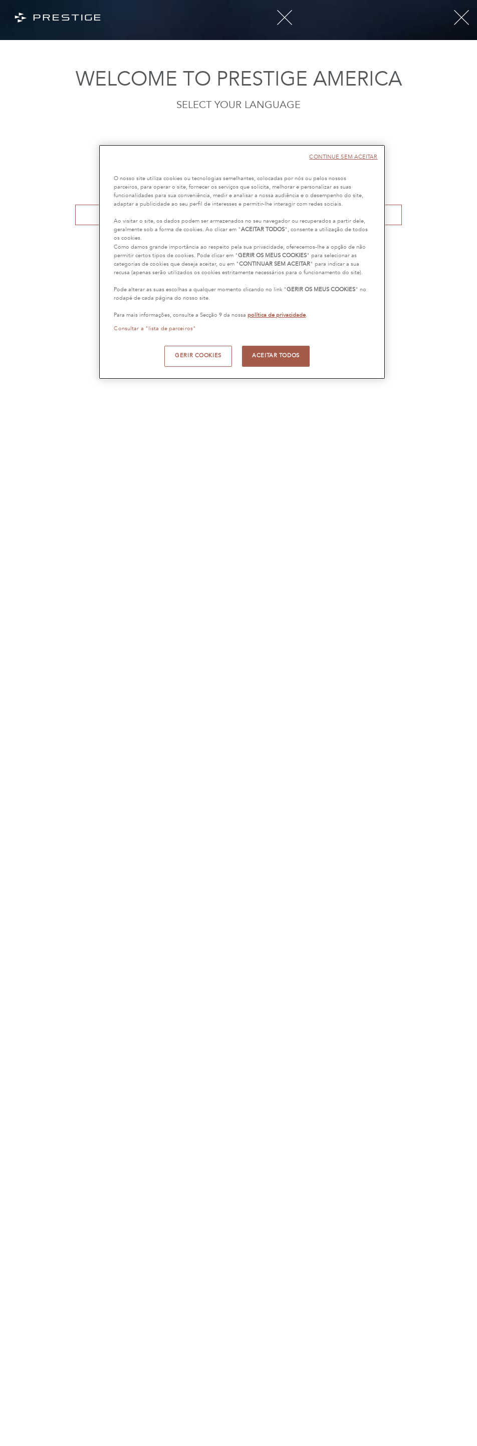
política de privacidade (277, 315)
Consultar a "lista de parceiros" (155, 328)
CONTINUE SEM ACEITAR (343, 157)
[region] (242, 262)
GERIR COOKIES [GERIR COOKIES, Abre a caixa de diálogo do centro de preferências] (198, 355)
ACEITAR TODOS (275, 355)
